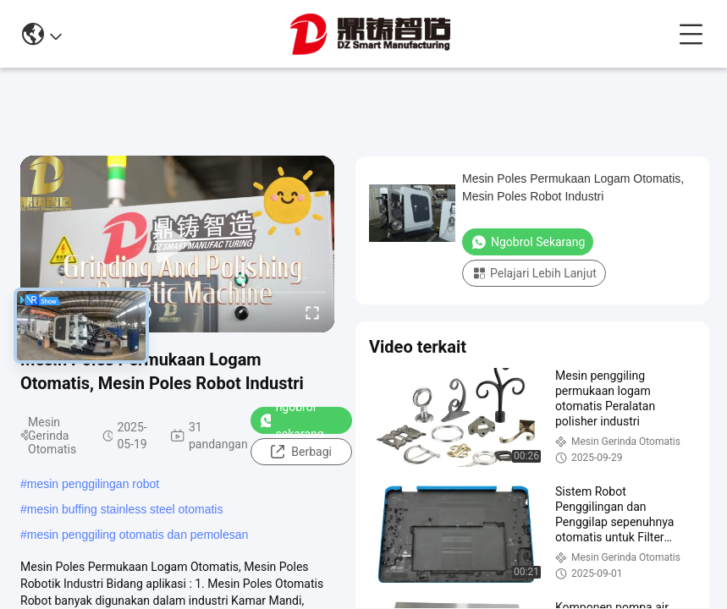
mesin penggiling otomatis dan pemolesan (138, 534)
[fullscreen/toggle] (312, 312)
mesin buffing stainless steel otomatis (125, 509)
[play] (178, 243)
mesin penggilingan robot (93, 484)
